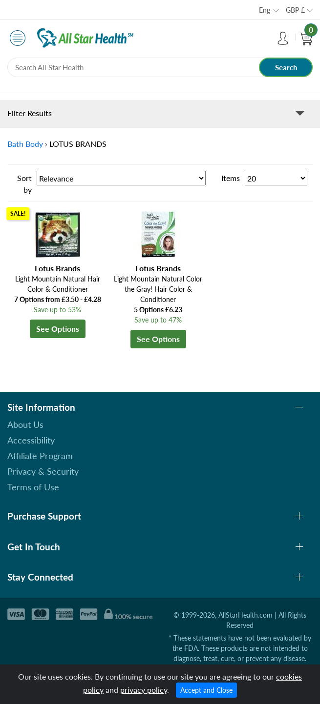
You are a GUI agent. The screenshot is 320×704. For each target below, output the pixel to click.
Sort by (24, 183)
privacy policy (143, 689)
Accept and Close (206, 690)
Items (230, 177)
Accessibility (31, 440)
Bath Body (25, 143)
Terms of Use (33, 487)
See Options (57, 328)
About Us (25, 424)
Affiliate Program (40, 455)
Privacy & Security (43, 471)
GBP (295, 10)
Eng (264, 10)
